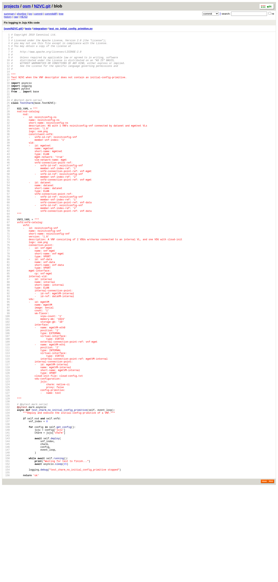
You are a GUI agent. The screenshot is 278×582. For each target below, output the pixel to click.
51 (7, 208)
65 (7, 256)
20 (7, 101)
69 (7, 270)
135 (7, 498)
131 (7, 484)
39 (7, 166)
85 (7, 325)
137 (7, 504)
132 (7, 487)
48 (7, 197)
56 (7, 225)
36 (7, 156)
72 (7, 280)
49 (7, 201)
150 (7, 549)
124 (7, 460)
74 (7, 287)
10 (7, 66)
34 (7, 149)
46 (7, 190)
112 (7, 418)
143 (7, 525)
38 (7, 163)
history (8, 16)
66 (7, 259)
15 (7, 83)
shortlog (21, 13)
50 (7, 204)
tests (28, 28)
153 (7, 560)
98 (7, 370)
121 (7, 449)
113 (7, 422)
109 (7, 408)
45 (7, 187)
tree (61, 13)
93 (7, 353)
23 (7, 111)
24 (7, 114)
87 (7, 332)
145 (7, 532)
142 (7, 522)
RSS (271, 576)
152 (7, 556)
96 (7, 363)
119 (7, 442)
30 (7, 135)
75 (7, 290)
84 (7, 321)
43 (7, 180)
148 (7, 542)
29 (7, 132)
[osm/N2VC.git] (13, 28)
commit (38, 13)
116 (7, 432)
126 (7, 466)
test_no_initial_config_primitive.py (71, 28)
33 (7, 145)
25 (7, 118)
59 (7, 235)
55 (7, 221)
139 (7, 511)
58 (7, 232)
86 (7, 328)
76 (7, 294)
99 (7, 373)
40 (7, 170)
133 (7, 491)
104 (7, 391)
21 (7, 104)
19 (7, 97)
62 (7, 246)
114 (7, 425)
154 (7, 563)
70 (7, 273)
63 (7, 249)
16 (7, 87)
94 (7, 356)
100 (7, 377)
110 (7, 411)
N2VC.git (42, 6)
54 (7, 218)
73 (7, 284)
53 (7, 214)
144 (7, 529)
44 (7, 183)
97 (7, 366)
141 (7, 518)
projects (11, 6)
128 (7, 473)
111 (7, 415)
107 (7, 401)
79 (7, 304)
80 (7, 308)
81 (7, 311)
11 (7, 69)
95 (7, 359)
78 (7, 301)
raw (16, 16)
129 (7, 477)
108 (7, 404)
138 (7, 508)
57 (7, 228)
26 (7, 121)
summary (9, 13)
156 (7, 570)
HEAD (23, 16)
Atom (264, 576)
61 (7, 242)
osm (27, 6)
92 (7, 349)
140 (7, 515)
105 (7, 394)
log (30, 13)
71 (7, 277)
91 (7, 346)
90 (7, 342)
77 (7, 297)
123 (7, 456)
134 (7, 494)
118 (7, 439)
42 (7, 176)
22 (7, 107)
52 (7, 211)
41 (7, 173)
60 (7, 239)
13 (7, 76)
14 (7, 80)
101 (7, 380)
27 (7, 125)
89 (7, 339)
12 (7, 73)
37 (7, 159)
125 (7, 463)
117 (7, 435)
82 (7, 315)
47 (7, 194)
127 (7, 470)
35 (7, 152)
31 (7, 139)
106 (7, 397)
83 (7, 318)
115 (7, 429)
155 (7, 567)
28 (7, 128)
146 (7, 536)
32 (7, 142)
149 (7, 546)
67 (7, 263)
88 (7, 335)
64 (7, 252)
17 (7, 90)
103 (7, 387)
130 (7, 480)
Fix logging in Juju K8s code (22, 22)
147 (7, 539)
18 (7, 94)
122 (7, 453)
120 (7, 446)
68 (7, 266)
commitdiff (51, 13)
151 (7, 553)
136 (7, 501)
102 (7, 384)
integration (40, 28)
